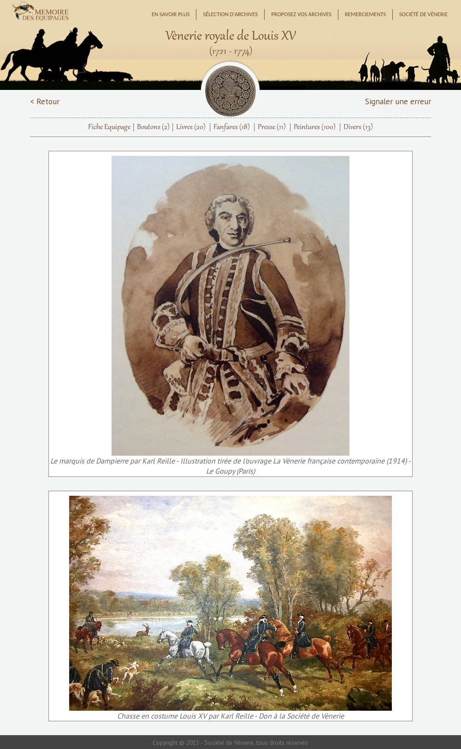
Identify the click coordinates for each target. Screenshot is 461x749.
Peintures (315, 127)
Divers (358, 127)
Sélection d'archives (230, 14)
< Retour (44, 101)
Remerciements (365, 14)
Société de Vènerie (423, 14)
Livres (191, 127)
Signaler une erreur (398, 101)
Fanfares (231, 127)
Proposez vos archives (301, 14)
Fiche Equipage (109, 127)
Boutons (153, 127)
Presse (272, 127)
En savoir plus (171, 14)
